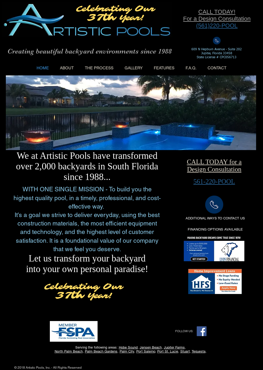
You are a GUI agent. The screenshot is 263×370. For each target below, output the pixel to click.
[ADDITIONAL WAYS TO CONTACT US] (215, 218)
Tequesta (198, 351)
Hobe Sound (128, 347)
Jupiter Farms (174, 347)
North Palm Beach (69, 351)
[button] (215, 229)
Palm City (127, 351)
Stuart (185, 351)
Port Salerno (145, 351)
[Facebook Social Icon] (202, 331)
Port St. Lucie (167, 351)
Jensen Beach (151, 347)
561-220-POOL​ (214, 181)
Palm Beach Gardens (101, 351)
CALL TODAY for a (214, 161)
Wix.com (88, 367)
